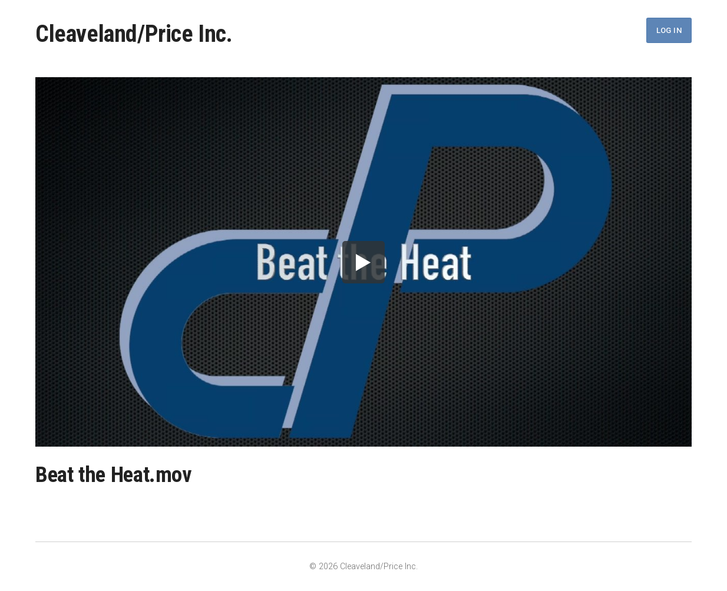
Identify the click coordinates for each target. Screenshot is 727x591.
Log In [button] (669, 30)
